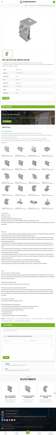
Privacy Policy (39, 426)
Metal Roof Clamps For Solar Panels (23, 318)
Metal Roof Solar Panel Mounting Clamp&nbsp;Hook (20, 336)
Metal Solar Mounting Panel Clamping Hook (10, 396)
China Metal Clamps (49, 318)
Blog (7, 425)
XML (34, 426)
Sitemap (3, 425)
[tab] (6, 127)
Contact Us (7, 121)
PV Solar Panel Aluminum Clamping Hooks (28, 396)
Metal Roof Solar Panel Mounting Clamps (22, 320)
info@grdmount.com (13, 411)
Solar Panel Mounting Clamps (7, 320)
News (10, 425)
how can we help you (11, 114)
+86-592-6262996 (12, 413)
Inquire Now (6, 98)
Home (26, 5)
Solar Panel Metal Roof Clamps (37, 318)
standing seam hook (11, 318)
